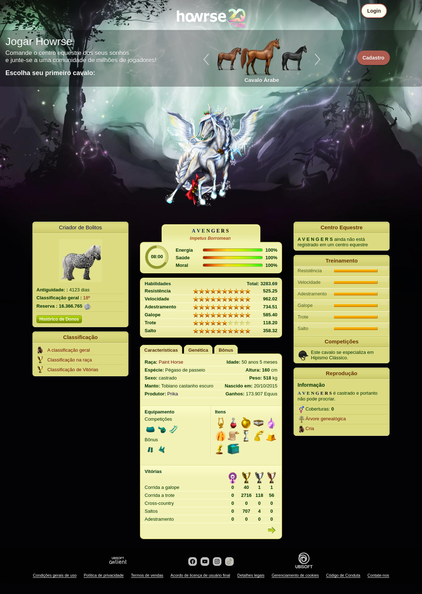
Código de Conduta (343, 575)
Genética (198, 350)
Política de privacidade (104, 575)
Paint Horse (171, 362)
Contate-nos (378, 575)
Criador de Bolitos (80, 227)
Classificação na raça (69, 360)
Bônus (226, 350)
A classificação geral (68, 350)
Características (161, 350)
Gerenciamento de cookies (295, 575)
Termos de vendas (147, 575)
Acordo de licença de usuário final (200, 575)
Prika (172, 393)
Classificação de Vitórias (72, 369)
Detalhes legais (250, 575)
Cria (309, 428)
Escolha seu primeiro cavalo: (50, 73)
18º (86, 297)
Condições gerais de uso (54, 575)
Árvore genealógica (325, 418)
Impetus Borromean (210, 238)
